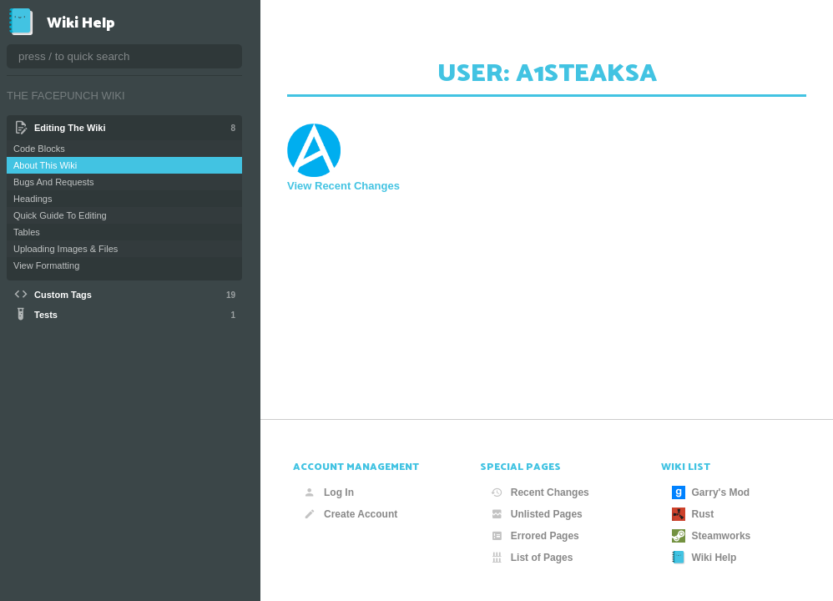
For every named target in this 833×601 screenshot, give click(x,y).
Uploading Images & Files (65, 249)
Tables (26, 232)
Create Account (350, 514)
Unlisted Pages (537, 514)
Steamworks (711, 536)
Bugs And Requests (53, 182)
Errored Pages (535, 536)
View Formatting (46, 265)
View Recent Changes (343, 185)
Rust (693, 514)
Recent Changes (540, 492)
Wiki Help (704, 557)
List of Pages (532, 557)
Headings (32, 199)
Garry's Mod (711, 492)
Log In (329, 492)
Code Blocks (39, 149)
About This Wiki (45, 165)
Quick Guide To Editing (60, 215)
